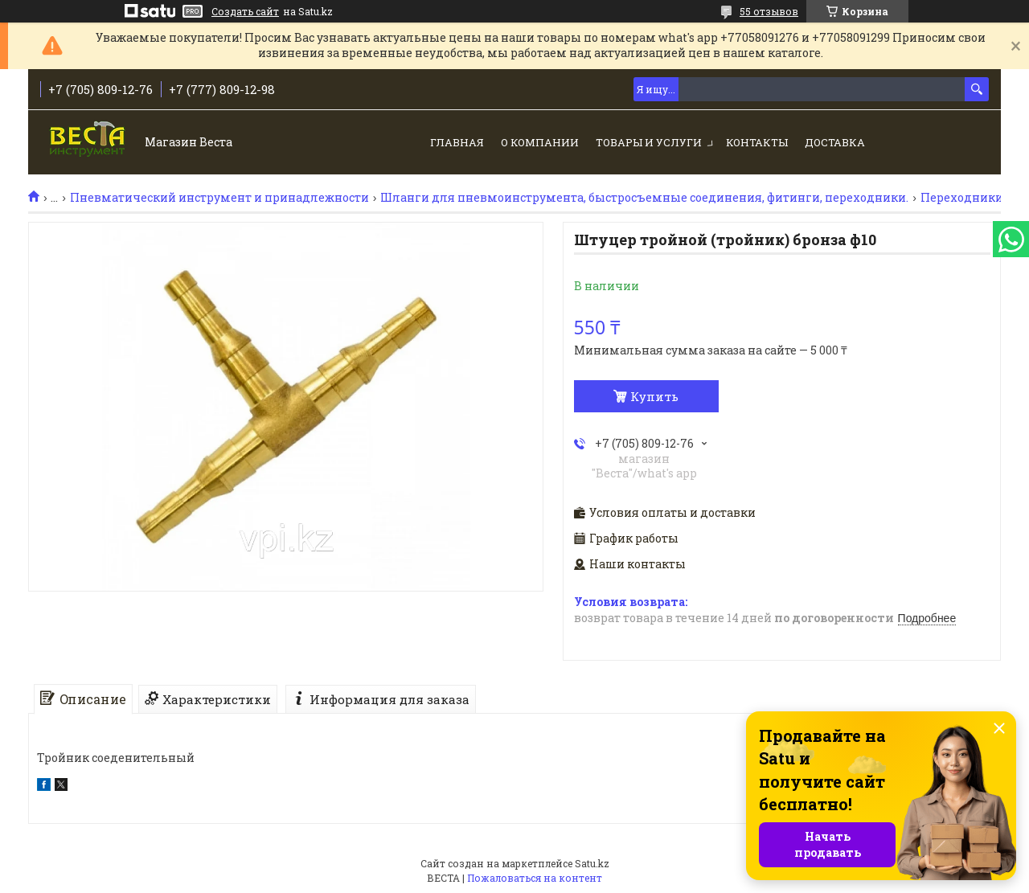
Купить (654, 396)
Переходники (961, 197)
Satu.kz (592, 863)
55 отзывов (769, 11)
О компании (540, 142)
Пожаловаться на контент (534, 877)
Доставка (835, 142)
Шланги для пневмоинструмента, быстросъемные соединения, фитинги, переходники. (644, 197)
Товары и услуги (649, 142)
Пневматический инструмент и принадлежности (219, 197)
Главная (457, 142)
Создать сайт (245, 11)
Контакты (757, 142)
